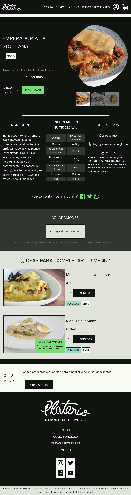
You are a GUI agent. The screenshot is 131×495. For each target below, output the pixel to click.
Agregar (32, 90)
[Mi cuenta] (116, 7)
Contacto (65, 450)
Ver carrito (39, 384)
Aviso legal (72, 488)
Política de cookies (90, 488)
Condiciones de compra (59, 492)
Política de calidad (83, 492)
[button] (84, 339)
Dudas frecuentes (96, 7)
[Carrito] (126, 7)
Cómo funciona (67, 7)
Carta (48, 7)
